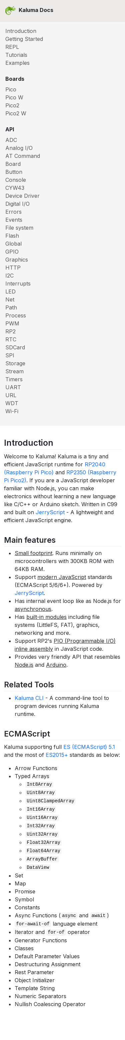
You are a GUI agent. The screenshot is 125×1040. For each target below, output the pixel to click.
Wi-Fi (11, 411)
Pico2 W (15, 113)
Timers (14, 379)
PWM (12, 323)
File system (19, 227)
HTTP (13, 267)
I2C (9, 275)
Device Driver (22, 195)
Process (15, 315)
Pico (10, 89)
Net (9, 299)
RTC (10, 339)
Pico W (14, 97)
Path (11, 307)
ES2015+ (57, 754)
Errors (13, 211)
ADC (11, 140)
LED (10, 291)
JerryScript (50, 512)
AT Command (22, 156)
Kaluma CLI (29, 698)
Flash (12, 235)
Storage (15, 363)
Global (13, 243)
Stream (14, 371)
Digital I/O (17, 203)
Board (13, 164)
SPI (9, 355)
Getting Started (24, 39)
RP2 (10, 331)
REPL (12, 47)
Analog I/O (19, 148)
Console (15, 179)
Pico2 (12, 105)
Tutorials (16, 55)
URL (10, 395)
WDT (11, 403)
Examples (17, 62)
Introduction (20, 31)
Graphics (16, 259)
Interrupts (18, 283)
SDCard (15, 347)
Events (13, 219)
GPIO (12, 251)
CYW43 (14, 187)
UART (13, 387)
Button (13, 172)
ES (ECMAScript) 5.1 (89, 747)
